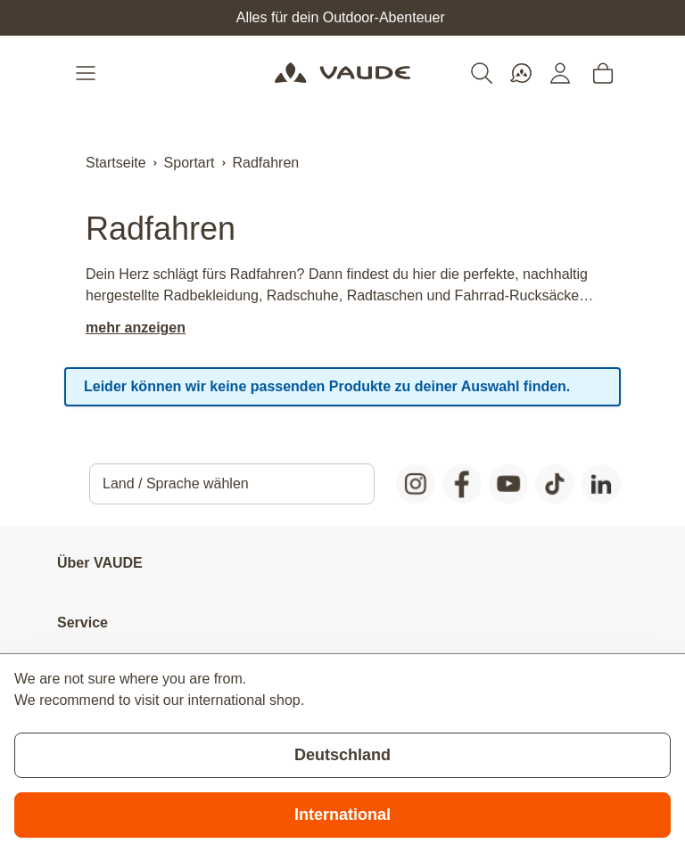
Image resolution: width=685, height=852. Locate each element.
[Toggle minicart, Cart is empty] (603, 73)
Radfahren (266, 162)
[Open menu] (87, 73)
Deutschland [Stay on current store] (342, 755)
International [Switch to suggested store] (342, 814)
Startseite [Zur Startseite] (116, 162)
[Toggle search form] (481, 73)
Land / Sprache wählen (176, 483)
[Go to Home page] (342, 73)
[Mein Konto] (560, 73)
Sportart (189, 162)
